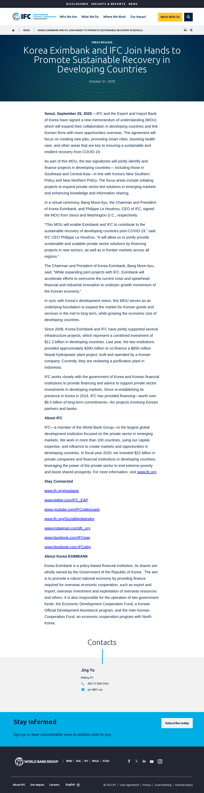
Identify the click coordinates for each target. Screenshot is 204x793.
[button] (188, 17)
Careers (54, 784)
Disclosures (77, 3)
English (70, 784)
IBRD (69, 760)
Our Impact (138, 16)
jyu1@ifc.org (95, 689)
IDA (78, 760)
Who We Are (68, 16)
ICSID (106, 760)
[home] (13, 30)
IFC (86, 760)
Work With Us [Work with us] (170, 17)
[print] (184, 30)
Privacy (147, 784)
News (133, 3)
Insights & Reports (108, 3)
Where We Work (114, 16)
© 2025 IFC (110, 784)
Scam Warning (163, 784)
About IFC (19, 784)
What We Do (90, 16)
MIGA (95, 760)
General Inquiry (184, 784)
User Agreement (129, 784)
